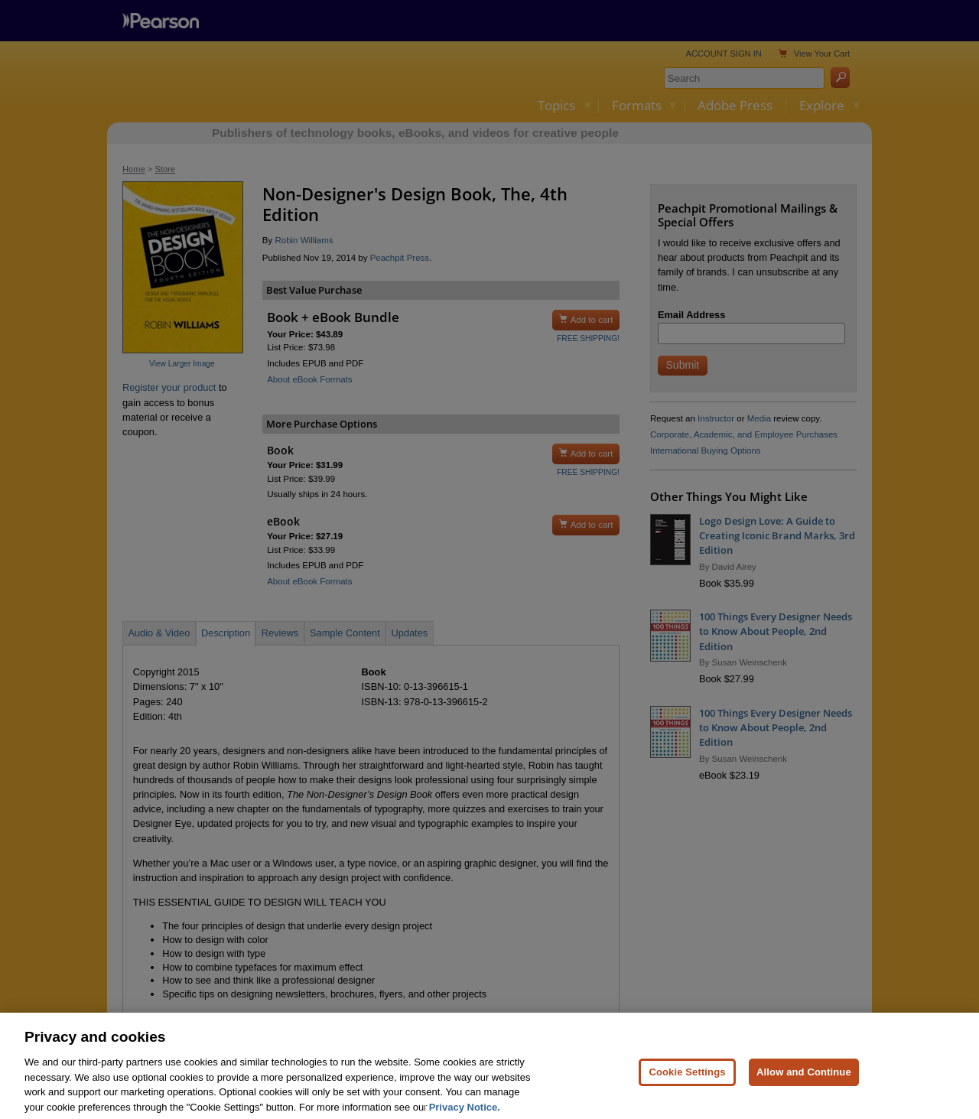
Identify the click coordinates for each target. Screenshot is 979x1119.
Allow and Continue (803, 1086)
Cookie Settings (687, 1086)
